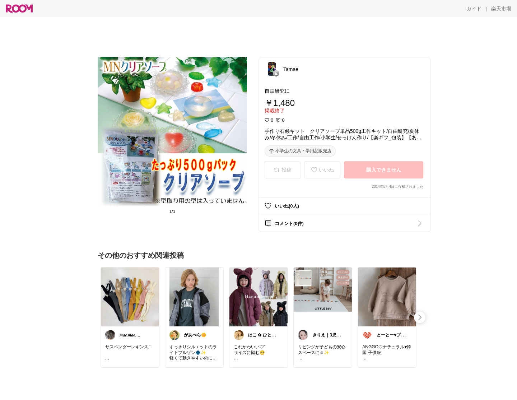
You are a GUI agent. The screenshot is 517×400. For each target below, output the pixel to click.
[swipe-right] (419, 317)
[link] (130, 297)
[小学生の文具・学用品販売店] (300, 151)
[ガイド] (473, 8)
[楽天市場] (501, 8)
